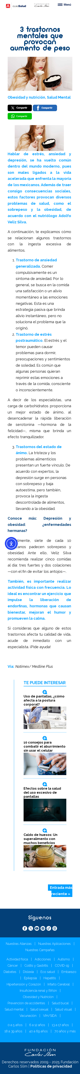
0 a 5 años (15, 1025)
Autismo (64, 959)
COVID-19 (62, 965)
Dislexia (28, 972)
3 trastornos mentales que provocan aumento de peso (40, 39)
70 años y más (65, 1031)
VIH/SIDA (50, 1016)
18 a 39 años (13, 1031)
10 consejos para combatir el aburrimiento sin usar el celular (44, 746)
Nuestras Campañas (40, 950)
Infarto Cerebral (59, 984)
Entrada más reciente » (61, 890)
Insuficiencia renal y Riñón (38, 991)
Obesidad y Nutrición (38, 997)
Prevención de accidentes (26, 1003)
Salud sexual (39, 1009)
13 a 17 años (60, 1025)
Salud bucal (60, 1003)
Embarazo (68, 972)
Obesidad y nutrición (26, 97)
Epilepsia (30, 978)
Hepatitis (50, 978)
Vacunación (28, 1016)
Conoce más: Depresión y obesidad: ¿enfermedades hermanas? (39, 524)
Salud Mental (59, 97)
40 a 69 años (38, 1031)
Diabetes (10, 972)
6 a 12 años (37, 1025)
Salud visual (63, 1009)
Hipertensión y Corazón (24, 984)
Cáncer (12, 965)
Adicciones (43, 959)
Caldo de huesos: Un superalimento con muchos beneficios (40, 839)
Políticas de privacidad (51, 1066)
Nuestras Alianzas (19, 944)
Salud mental (14, 1009)
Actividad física (17, 959)
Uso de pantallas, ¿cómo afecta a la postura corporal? (44, 700)
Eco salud (48, 972)
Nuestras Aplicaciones (54, 944)
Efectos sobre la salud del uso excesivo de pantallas (42, 793)
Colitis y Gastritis (36, 965)
